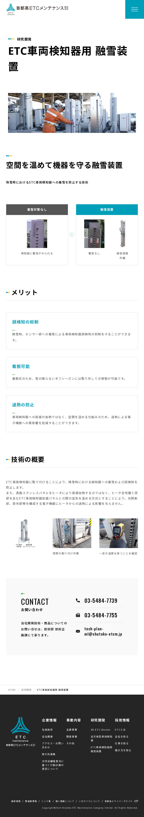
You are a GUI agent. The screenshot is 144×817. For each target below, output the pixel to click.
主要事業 (71, 729)
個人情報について (65, 801)
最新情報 (16, 801)
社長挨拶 (47, 729)
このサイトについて (89, 801)
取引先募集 (49, 754)
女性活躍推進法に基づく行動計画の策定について (53, 765)
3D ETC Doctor (101, 729)
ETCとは (120, 729)
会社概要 (47, 736)
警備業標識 (31, 801)
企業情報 (49, 720)
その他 (70, 743)
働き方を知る (123, 750)
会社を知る (122, 736)
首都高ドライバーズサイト (119, 801)
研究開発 (98, 720)
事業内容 (73, 720)
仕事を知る (122, 743)
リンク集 (46, 801)
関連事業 (71, 736)
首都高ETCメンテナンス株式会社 (37, 9)
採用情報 (122, 720)
